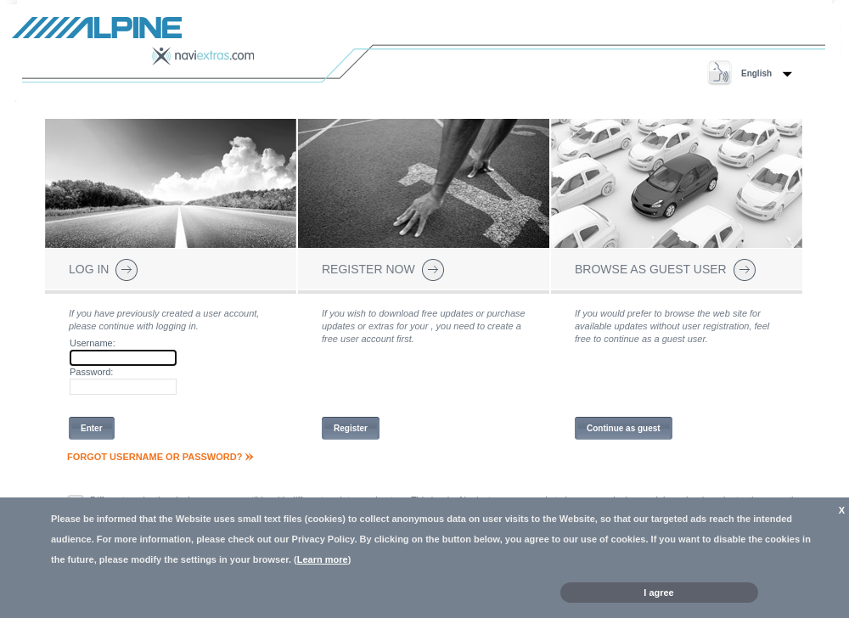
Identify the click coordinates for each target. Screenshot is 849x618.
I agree (658, 592)
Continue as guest (624, 428)
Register (351, 428)
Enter (92, 428)
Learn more (322, 559)
